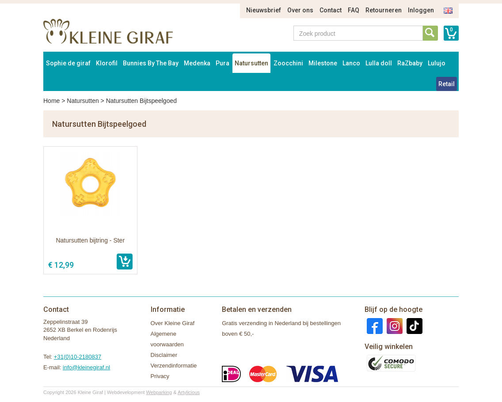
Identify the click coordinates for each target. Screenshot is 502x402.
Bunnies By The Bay (151, 63)
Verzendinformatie (174, 365)
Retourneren (383, 10)
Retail (446, 83)
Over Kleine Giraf (173, 323)
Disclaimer (164, 355)
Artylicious (189, 392)
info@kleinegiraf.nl (86, 367)
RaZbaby (409, 63)
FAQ (353, 10)
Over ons (300, 10)
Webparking (159, 392)
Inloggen (421, 10)
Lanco (351, 63)
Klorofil (107, 63)
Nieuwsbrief (263, 10)
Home (51, 100)
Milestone (322, 63)
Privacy (160, 376)
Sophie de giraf (68, 63)
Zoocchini (288, 63)
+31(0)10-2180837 (77, 356)
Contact (330, 10)
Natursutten (251, 63)
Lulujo (436, 63)
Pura (222, 63)
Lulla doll (378, 63)
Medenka (197, 63)
